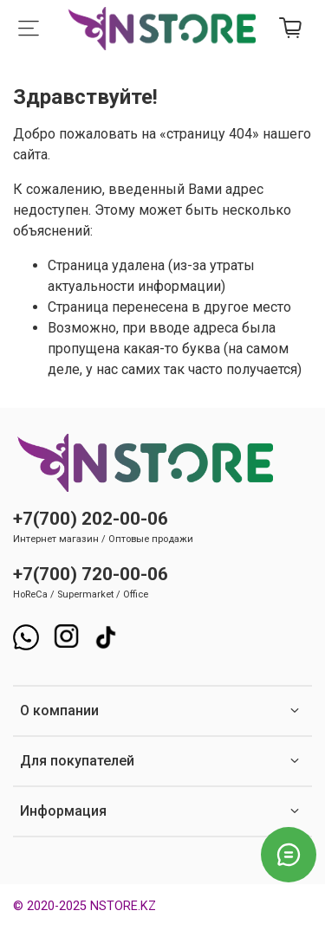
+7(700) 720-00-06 (90, 574)
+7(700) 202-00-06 (90, 518)
